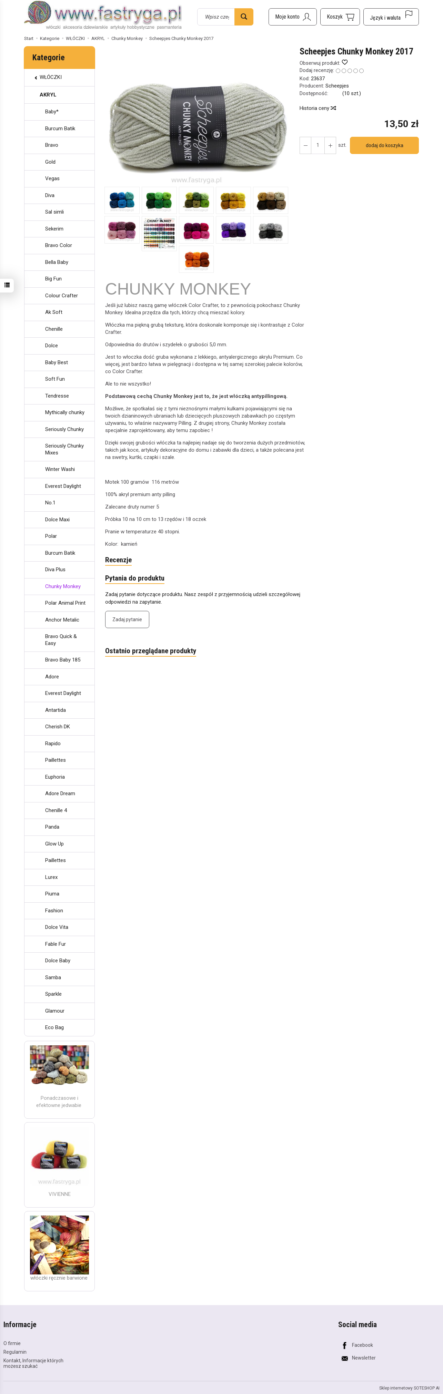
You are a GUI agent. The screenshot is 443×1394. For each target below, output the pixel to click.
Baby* (52, 112)
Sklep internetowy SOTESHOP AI (409, 1388)
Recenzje (118, 560)
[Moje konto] (293, 16)
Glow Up (54, 844)
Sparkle (53, 994)
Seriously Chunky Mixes (64, 449)
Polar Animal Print (65, 603)
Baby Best (56, 362)
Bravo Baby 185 (62, 660)
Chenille (54, 329)
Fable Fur (55, 944)
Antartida (55, 710)
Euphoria (55, 777)
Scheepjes (337, 86)
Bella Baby (56, 262)
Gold (50, 162)
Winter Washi (60, 469)
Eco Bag (54, 1027)
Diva (49, 195)
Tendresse (57, 396)
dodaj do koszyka (384, 145)
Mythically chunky (64, 412)
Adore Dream (60, 793)
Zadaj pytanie (127, 619)
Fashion (54, 911)
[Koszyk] (340, 16)
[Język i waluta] (391, 16)
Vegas (52, 178)
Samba (53, 977)
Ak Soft (53, 312)
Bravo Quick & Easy (61, 639)
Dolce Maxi (57, 519)
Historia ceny (317, 108)
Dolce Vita (56, 927)
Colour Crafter (61, 296)
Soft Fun (55, 379)
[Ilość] (318, 145)
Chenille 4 (56, 810)
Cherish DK (57, 727)
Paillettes (55, 760)
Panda (52, 827)
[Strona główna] (103, 16)
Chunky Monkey (63, 586)
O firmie (12, 1343)
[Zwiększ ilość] (305, 145)
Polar (51, 536)
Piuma (52, 894)
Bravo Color (58, 245)
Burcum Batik (60, 128)
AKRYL (48, 95)
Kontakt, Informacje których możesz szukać (33, 1363)
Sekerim (54, 229)
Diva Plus (55, 569)
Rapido (53, 743)
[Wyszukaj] (243, 16)
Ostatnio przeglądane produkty (150, 651)
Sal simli (54, 212)
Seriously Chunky (64, 429)
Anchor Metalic (62, 620)
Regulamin (15, 1352)
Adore (52, 677)
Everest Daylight (63, 486)
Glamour (54, 1011)
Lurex (51, 877)
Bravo (51, 145)
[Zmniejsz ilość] (330, 145)
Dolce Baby (57, 960)
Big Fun (53, 279)
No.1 (50, 503)
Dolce (51, 345)
